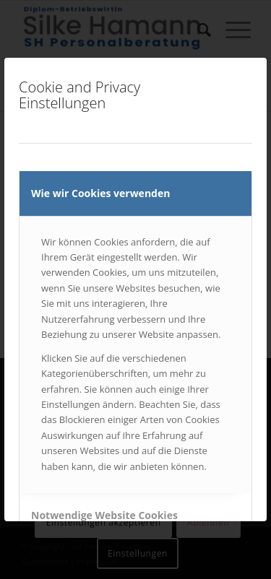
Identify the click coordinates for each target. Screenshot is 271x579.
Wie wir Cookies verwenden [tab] (100, 193)
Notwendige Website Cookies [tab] (104, 515)
